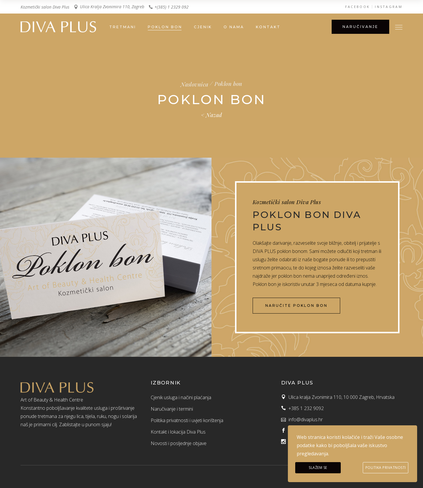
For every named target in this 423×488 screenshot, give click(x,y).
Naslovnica (195, 84)
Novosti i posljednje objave (179, 443)
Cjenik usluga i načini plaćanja (181, 397)
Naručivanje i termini (172, 409)
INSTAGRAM (388, 7)
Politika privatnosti (385, 467)
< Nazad (211, 115)
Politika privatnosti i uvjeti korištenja (187, 420)
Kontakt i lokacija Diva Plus (178, 432)
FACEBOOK (357, 7)
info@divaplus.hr (305, 419)
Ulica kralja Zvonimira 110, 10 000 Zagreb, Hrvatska (341, 397)
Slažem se (318, 467)
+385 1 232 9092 (306, 408)
